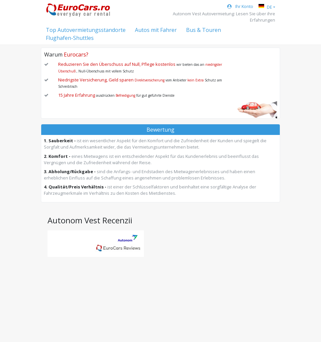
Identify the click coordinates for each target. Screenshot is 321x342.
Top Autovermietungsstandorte (86, 30)
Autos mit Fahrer (156, 30)
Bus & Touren (203, 30)
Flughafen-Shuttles (70, 38)
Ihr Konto (240, 6)
